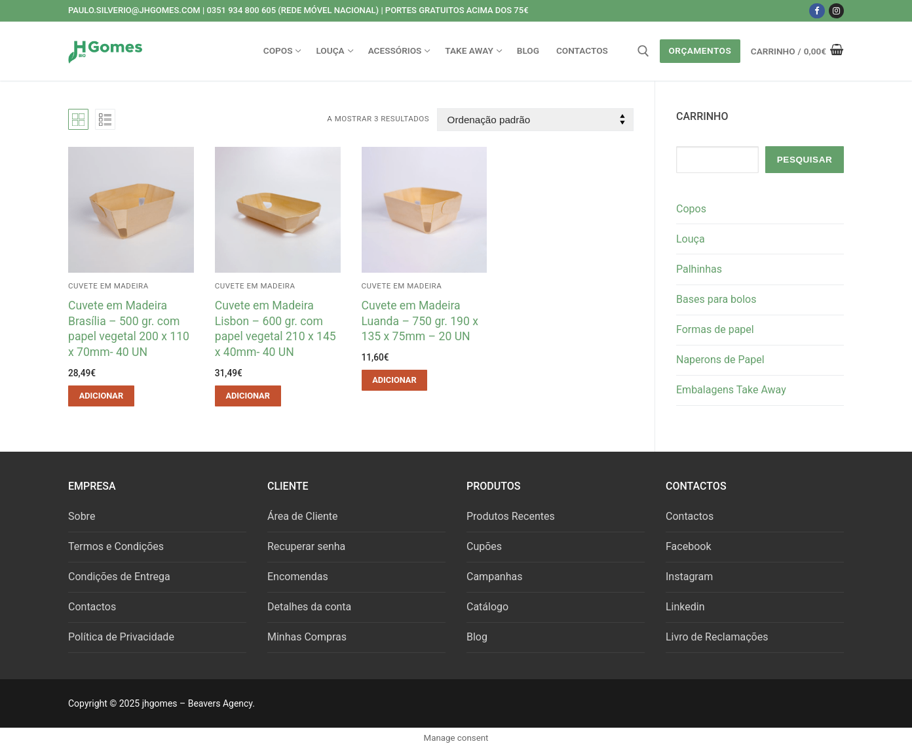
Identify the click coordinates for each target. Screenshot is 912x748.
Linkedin (685, 606)
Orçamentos (699, 50)
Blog (476, 637)
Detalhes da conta (309, 606)
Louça (690, 239)
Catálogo (487, 606)
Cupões (484, 546)
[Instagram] (836, 10)
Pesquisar (805, 160)
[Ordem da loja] (535, 119)
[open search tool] (643, 51)
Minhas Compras (307, 637)
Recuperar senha (306, 546)
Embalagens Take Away (731, 390)
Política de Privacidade (121, 637)
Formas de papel (715, 329)
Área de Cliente (302, 516)
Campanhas (494, 576)
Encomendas (297, 576)
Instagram (689, 576)
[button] (101, 395)
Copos (691, 209)
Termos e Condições (116, 546)
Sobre (81, 516)
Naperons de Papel (720, 359)
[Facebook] (816, 10)
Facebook (688, 546)
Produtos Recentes (510, 516)
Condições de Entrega (119, 576)
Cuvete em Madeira (108, 285)
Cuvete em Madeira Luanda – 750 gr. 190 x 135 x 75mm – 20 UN (420, 321)
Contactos (92, 606)
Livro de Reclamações (717, 637)
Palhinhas (699, 269)
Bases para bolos (716, 299)
